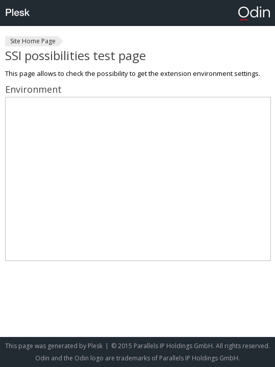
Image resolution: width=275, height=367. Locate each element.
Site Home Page (33, 41)
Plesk (95, 346)
